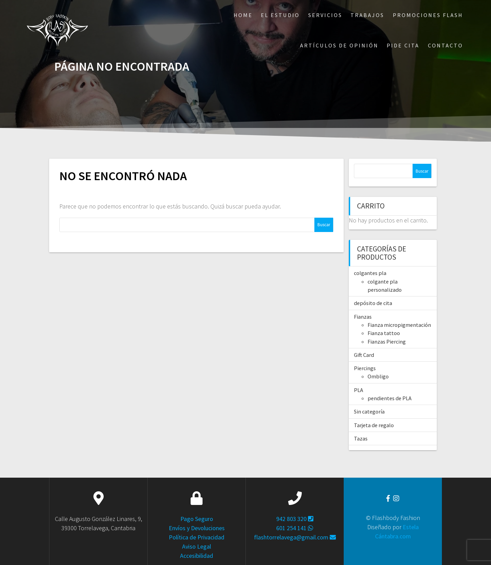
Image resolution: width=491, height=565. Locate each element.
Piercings (365, 368)
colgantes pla (370, 273)
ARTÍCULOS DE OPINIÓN (339, 45)
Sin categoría (369, 411)
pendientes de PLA (390, 398)
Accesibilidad (196, 556)
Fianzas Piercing (387, 341)
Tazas (361, 438)
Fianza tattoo (384, 333)
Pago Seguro (196, 519)
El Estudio (280, 15)
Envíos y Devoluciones (197, 528)
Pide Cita (403, 45)
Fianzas (363, 316)
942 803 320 (294, 519)
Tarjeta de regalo (374, 425)
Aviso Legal (196, 546)
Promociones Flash (428, 15)
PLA (358, 390)
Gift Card (364, 354)
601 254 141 (294, 528)
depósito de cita (373, 303)
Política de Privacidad (196, 537)
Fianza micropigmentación (399, 324)
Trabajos (367, 15)
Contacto (445, 45)
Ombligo (378, 376)
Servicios (325, 15)
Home (243, 15)
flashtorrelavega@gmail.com (295, 537)
